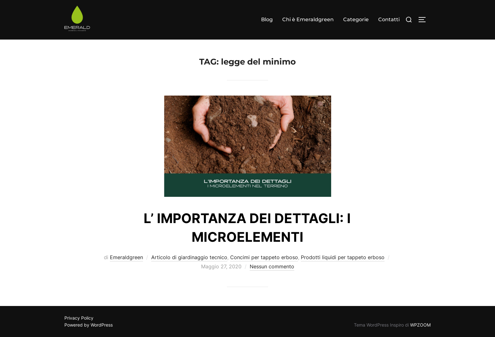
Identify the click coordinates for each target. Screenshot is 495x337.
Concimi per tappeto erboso (264, 257)
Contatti (389, 19)
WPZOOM (420, 325)
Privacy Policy (78, 318)
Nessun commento (272, 266)
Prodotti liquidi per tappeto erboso (343, 257)
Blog (267, 19)
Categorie (356, 19)
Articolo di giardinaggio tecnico (189, 257)
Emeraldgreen (126, 257)
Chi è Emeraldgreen (308, 19)
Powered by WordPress (88, 325)
